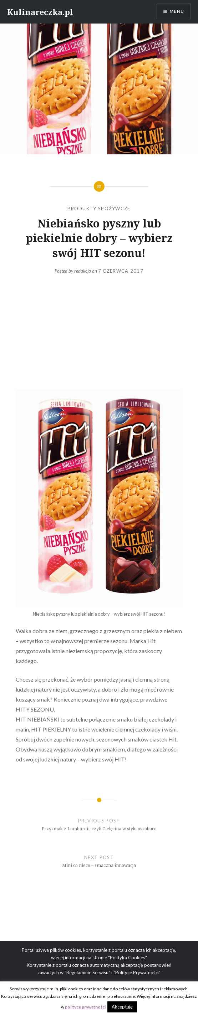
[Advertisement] (99, 332)
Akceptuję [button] (122, 1007)
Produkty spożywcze (98, 208)
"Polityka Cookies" (127, 957)
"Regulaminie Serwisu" (87, 972)
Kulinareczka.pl (40, 11)
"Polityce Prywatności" (137, 972)
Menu (176, 11)
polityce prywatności (85, 1007)
